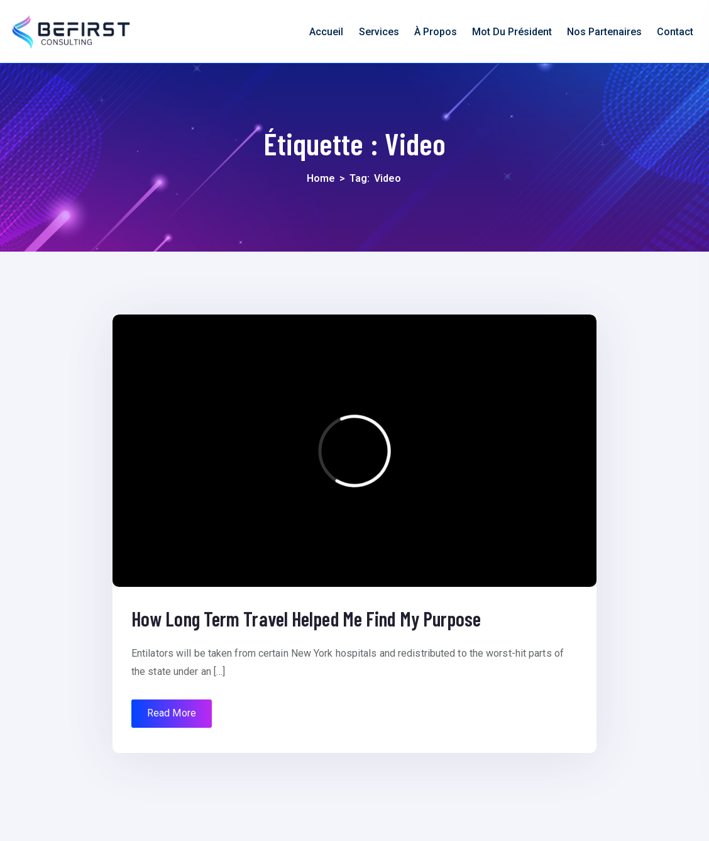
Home (321, 178)
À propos (435, 32)
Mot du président (512, 32)
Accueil (326, 32)
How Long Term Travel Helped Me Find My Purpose (306, 618)
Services (379, 32)
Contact (675, 32)
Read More (171, 713)
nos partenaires (604, 32)
